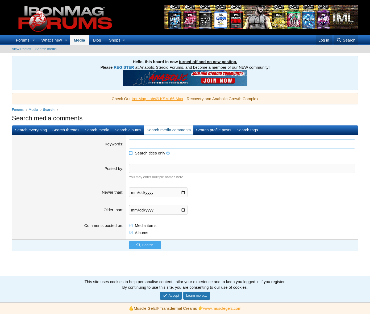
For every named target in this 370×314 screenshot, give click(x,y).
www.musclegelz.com (222, 308)
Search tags (247, 130)
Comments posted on (103, 225)
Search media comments (169, 130)
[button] (34, 40)
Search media (46, 49)
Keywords (113, 144)
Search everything (31, 130)
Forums (23, 40)
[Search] (346, 40)
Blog (97, 40)
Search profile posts (213, 130)
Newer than (112, 192)
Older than (112, 209)
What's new (51, 40)
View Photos (21, 49)
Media (79, 40)
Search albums (128, 130)
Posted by (113, 168)
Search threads (66, 130)
